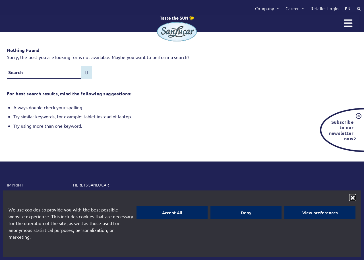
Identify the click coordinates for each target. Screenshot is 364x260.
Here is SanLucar (91, 184)
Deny (246, 212)
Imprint (15, 184)
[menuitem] (267, 8)
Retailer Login (325, 8)
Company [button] (267, 8)
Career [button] (295, 8)
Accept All (172, 212)
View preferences (320, 212)
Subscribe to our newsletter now (341, 130)
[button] (352, 197)
